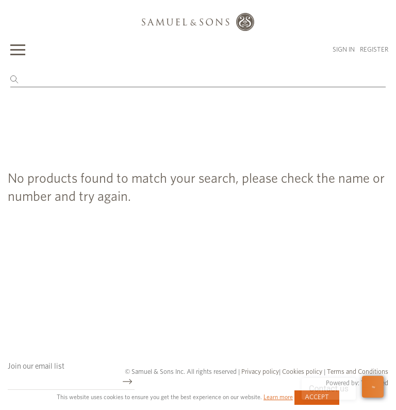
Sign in (344, 49)
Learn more (278, 397)
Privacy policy (260, 372)
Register (374, 49)
